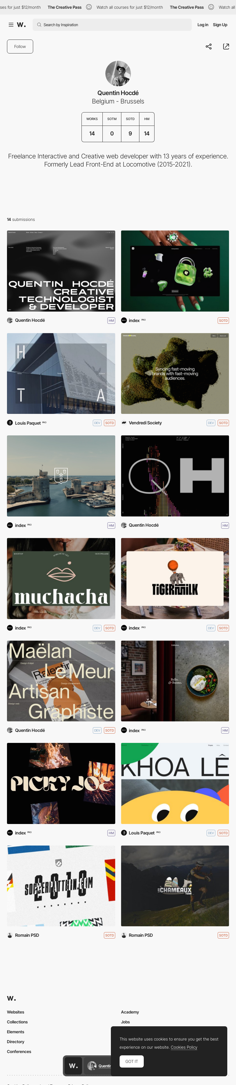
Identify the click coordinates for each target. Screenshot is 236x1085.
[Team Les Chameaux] (175, 886)
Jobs (125, 1021)
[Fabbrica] (175, 681)
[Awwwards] (21, 24)
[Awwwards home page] (73, 1066)
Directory (15, 1041)
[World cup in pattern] (61, 886)
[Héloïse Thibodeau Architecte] (61, 373)
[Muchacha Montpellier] (61, 578)
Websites (15, 1011)
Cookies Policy (184, 1047)
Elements (15, 1031)
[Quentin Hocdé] (175, 475)
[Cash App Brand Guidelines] (175, 271)
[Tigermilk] (175, 578)
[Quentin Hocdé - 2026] (61, 271)
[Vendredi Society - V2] (175, 373)
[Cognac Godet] (61, 475)
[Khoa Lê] (175, 783)
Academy (130, 1011)
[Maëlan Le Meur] (61, 681)
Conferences (19, 1051)
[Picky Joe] (61, 783)
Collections (17, 1021)
